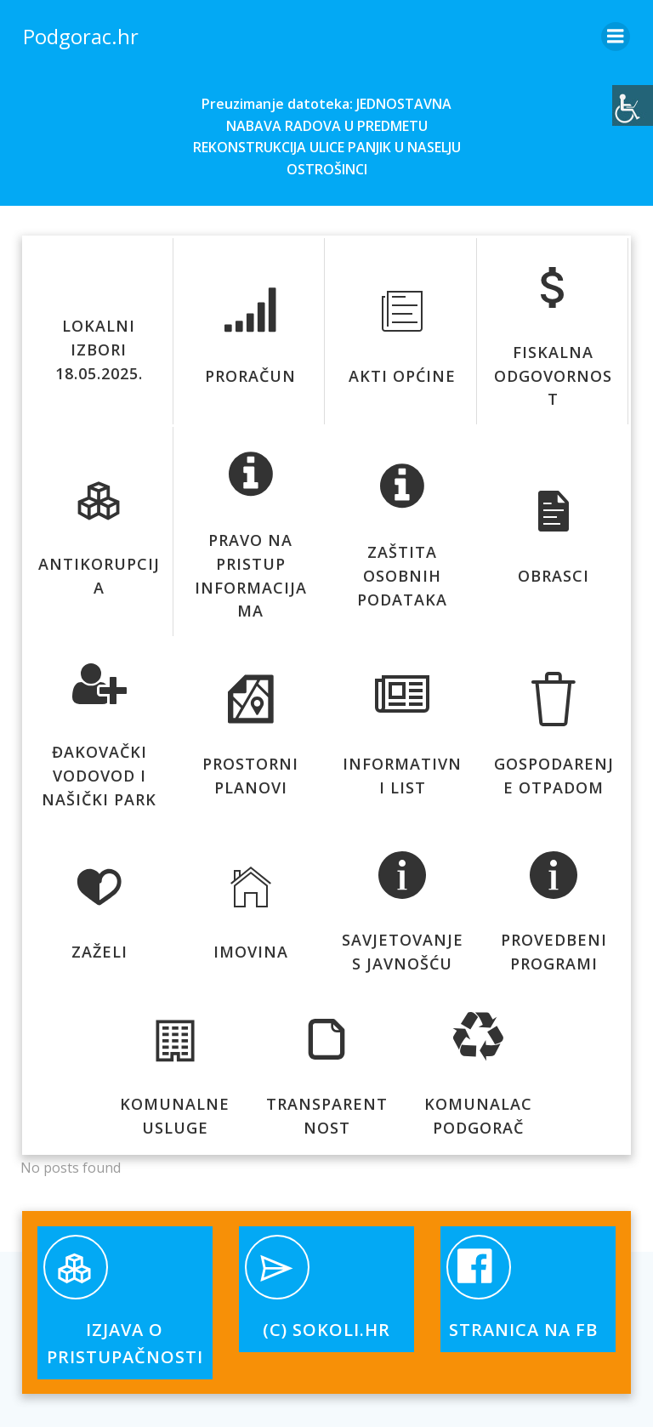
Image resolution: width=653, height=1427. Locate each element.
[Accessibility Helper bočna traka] (632, 105)
